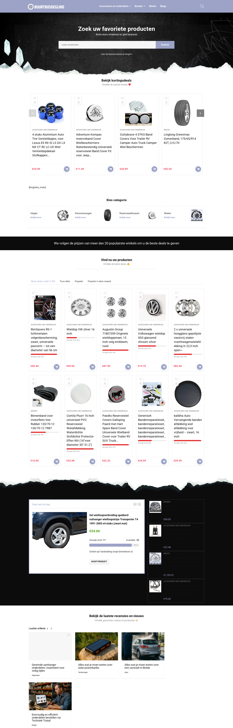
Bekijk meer (35, 217)
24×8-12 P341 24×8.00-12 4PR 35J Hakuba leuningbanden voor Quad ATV (181, 510)
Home (152, 704)
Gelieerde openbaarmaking (191, 712)
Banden (139, 6)
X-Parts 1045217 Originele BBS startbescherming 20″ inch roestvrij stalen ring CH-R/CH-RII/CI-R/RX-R (181, 589)
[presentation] (32, 113)
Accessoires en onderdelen (113, 6)
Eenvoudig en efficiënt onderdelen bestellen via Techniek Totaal (180, 666)
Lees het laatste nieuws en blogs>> (116, 55)
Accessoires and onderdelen (44, 130)
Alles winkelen (156, 708)
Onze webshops (157, 716)
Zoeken (165, 46)
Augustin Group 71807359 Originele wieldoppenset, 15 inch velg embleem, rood (115, 338)
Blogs (163, 6)
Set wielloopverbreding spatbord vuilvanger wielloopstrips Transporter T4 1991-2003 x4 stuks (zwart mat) (113, 519)
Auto (123, 671)
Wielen (152, 6)
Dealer (168, 674)
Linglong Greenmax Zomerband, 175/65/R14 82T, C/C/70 (180, 139)
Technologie (81, 671)
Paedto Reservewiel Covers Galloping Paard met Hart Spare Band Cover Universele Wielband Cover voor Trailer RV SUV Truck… (116, 428)
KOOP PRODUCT (67, 169)
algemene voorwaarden (189, 708)
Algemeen (36, 674)
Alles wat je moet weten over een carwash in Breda (138, 665)
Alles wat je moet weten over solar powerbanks (94, 665)
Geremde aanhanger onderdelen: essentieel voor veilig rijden (48, 666)
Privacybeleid (185, 704)
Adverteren (155, 721)
